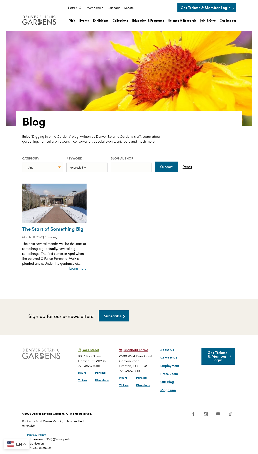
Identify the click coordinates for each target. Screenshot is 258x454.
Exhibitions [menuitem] (101, 20)
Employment (169, 365)
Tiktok (230, 414)
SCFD (105, 415)
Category (30, 158)
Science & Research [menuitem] (182, 20)
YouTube (218, 414)
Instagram (206, 414)
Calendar (114, 7)
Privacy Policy (36, 435)
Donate (129, 7)
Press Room (169, 373)
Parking (100, 372)
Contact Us (168, 357)
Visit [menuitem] (72, 20)
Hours (82, 372)
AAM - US (123, 415)
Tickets (82, 380)
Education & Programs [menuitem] (148, 20)
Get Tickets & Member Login (206, 7)
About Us (167, 349)
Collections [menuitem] (120, 20)
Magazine (168, 390)
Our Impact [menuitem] (228, 20)
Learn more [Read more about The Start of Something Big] (78, 268)
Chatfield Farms (136, 350)
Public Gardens (142, 415)
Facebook (193, 414)
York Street (90, 350)
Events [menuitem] (84, 20)
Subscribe (113, 315)
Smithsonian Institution (160, 416)
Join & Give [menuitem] (208, 20)
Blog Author (122, 158)
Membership (95, 7)
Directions (102, 380)
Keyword (74, 158)
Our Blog (167, 381)
